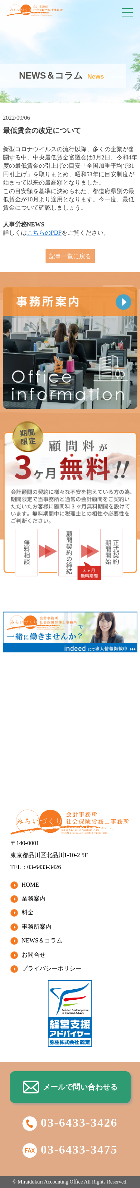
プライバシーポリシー (51, 968)
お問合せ (34, 954)
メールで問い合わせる (70, 1087)
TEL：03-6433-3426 (35, 867)
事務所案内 (37, 926)
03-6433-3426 (69, 1122)
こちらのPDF (44, 232)
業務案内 (34, 898)
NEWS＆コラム (42, 940)
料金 (28, 912)
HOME (30, 884)
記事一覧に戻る (70, 256)
